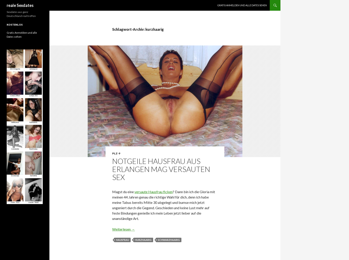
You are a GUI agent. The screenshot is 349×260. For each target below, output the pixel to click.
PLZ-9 (116, 153)
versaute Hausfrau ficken (153, 192)
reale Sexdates (20, 5)
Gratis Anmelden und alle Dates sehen (242, 5)
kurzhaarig (143, 239)
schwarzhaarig (169, 239)
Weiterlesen (123, 229)
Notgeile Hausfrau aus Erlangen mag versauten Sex (161, 169)
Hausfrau (122, 239)
